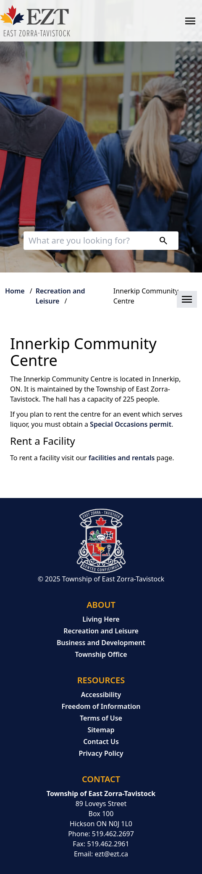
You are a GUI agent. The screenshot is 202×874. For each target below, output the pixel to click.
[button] (101, 300)
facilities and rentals (123, 457)
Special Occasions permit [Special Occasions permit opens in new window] (130, 424)
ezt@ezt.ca (111, 853)
